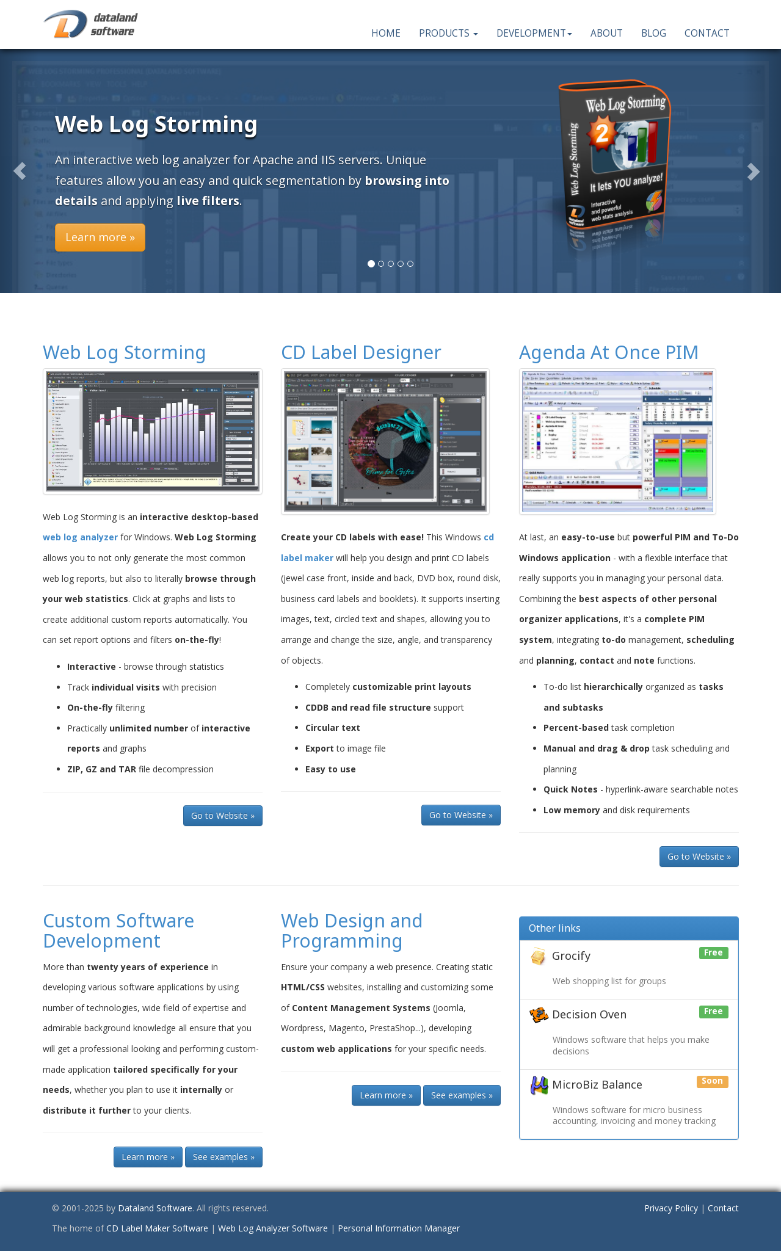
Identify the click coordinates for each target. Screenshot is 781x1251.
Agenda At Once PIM (609, 351)
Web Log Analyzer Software (273, 1228)
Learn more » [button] (100, 237)
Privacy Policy (671, 1208)
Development (534, 33)
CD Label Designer (361, 351)
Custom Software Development (118, 930)
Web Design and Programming (352, 930)
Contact (707, 33)
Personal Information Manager (399, 1228)
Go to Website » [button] (223, 815)
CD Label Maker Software (157, 1228)
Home (386, 33)
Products (448, 33)
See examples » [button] (224, 1156)
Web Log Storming (124, 351)
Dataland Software (155, 1208)
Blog (653, 33)
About (606, 33)
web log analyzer (80, 537)
